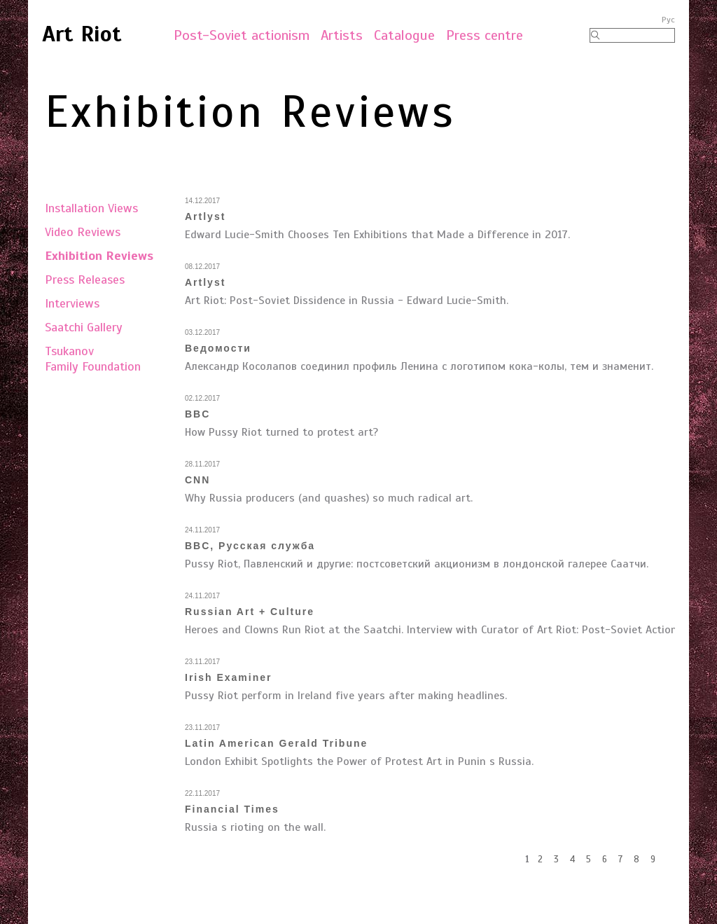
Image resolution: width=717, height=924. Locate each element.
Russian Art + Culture (249, 611)
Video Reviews (82, 232)
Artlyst (205, 216)
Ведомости (218, 348)
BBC (197, 414)
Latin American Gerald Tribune (276, 743)
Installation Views (91, 208)
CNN (197, 479)
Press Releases (85, 279)
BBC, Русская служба (250, 545)
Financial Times (232, 809)
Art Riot (82, 34)
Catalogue (404, 35)
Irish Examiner (228, 677)
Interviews (72, 303)
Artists (342, 35)
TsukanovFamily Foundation (93, 358)
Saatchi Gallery (84, 327)
